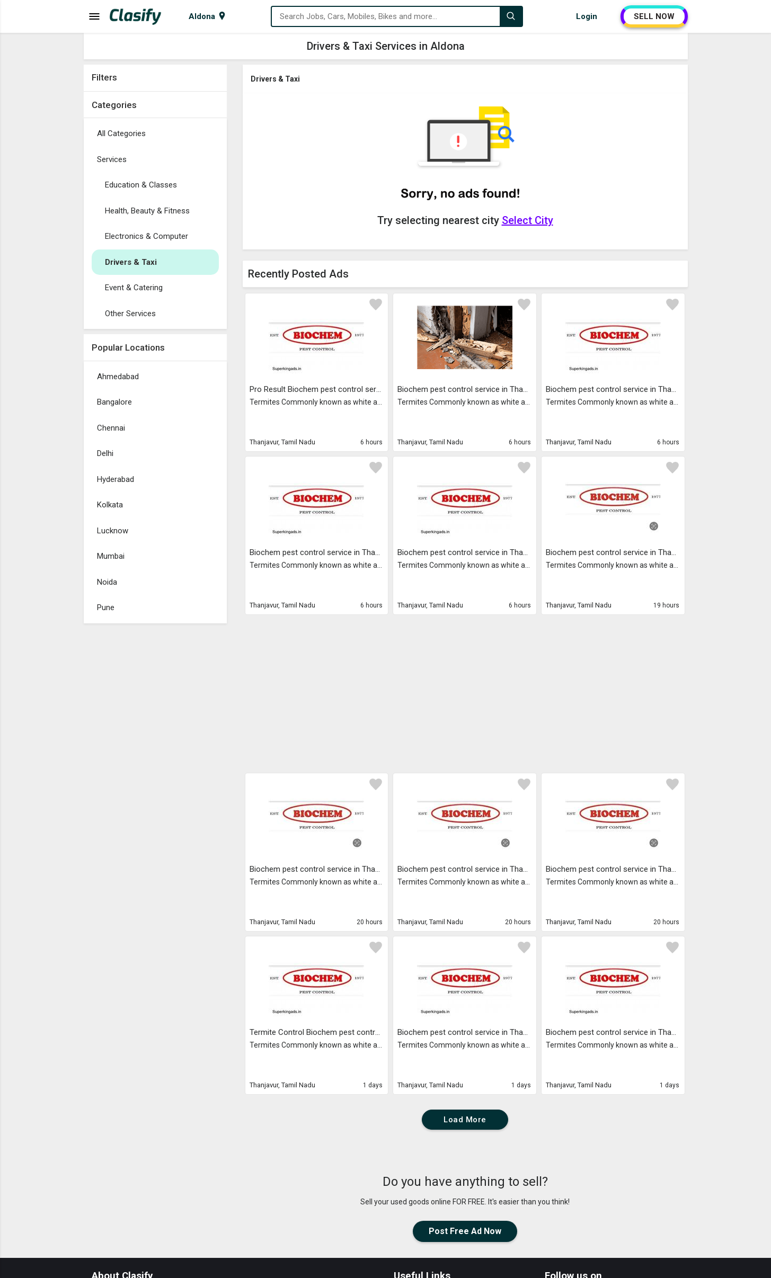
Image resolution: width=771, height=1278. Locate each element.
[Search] (511, 16)
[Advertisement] (155, 787)
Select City (527, 220)
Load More (465, 1119)
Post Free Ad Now (465, 1231)
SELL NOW (654, 16)
